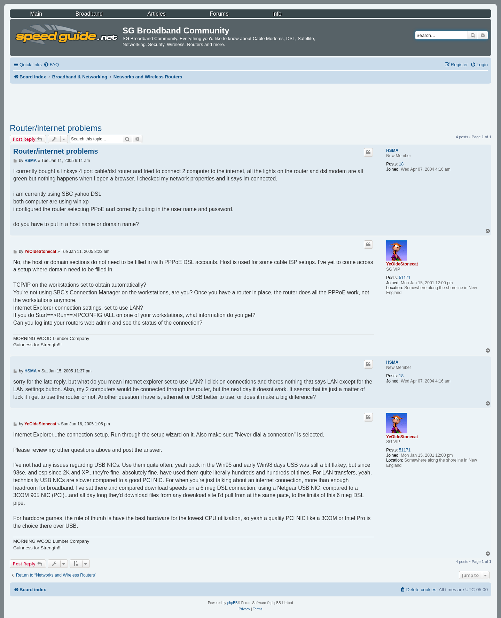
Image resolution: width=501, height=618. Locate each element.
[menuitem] (51, 65)
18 (401, 164)
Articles (156, 14)
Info (277, 14)
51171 (404, 277)
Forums (219, 14)
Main (36, 14)
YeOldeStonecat (402, 264)
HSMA (392, 150)
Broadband (89, 14)
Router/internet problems (56, 128)
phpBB (232, 603)
